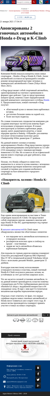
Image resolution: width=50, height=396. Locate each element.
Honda (46, 100)
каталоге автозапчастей (13, 229)
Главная (24, 9)
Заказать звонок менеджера (41, 2)
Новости (3, 11)
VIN (13, 2)
